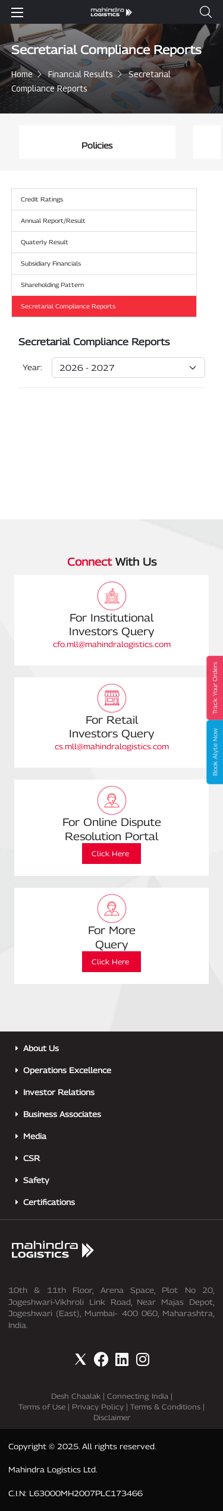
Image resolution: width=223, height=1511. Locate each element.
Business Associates (62, 1114)
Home (22, 74)
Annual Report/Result (53, 220)
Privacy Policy (98, 1406)
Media (34, 1136)
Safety (36, 1180)
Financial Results (80, 74)
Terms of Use (41, 1406)
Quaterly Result (44, 241)
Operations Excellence (67, 1070)
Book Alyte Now (214, 752)
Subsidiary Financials (51, 263)
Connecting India (137, 1396)
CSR (31, 1158)
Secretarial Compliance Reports (68, 306)
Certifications (49, 1202)
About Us (41, 1048)
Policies (119, 145)
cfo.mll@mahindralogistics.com (112, 644)
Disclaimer (111, 1417)
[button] (206, 12)
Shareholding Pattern (52, 284)
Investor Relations (59, 1092)
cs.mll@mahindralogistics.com (112, 746)
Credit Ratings (42, 199)
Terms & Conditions (165, 1406)
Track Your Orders (214, 688)
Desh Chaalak (75, 1396)
